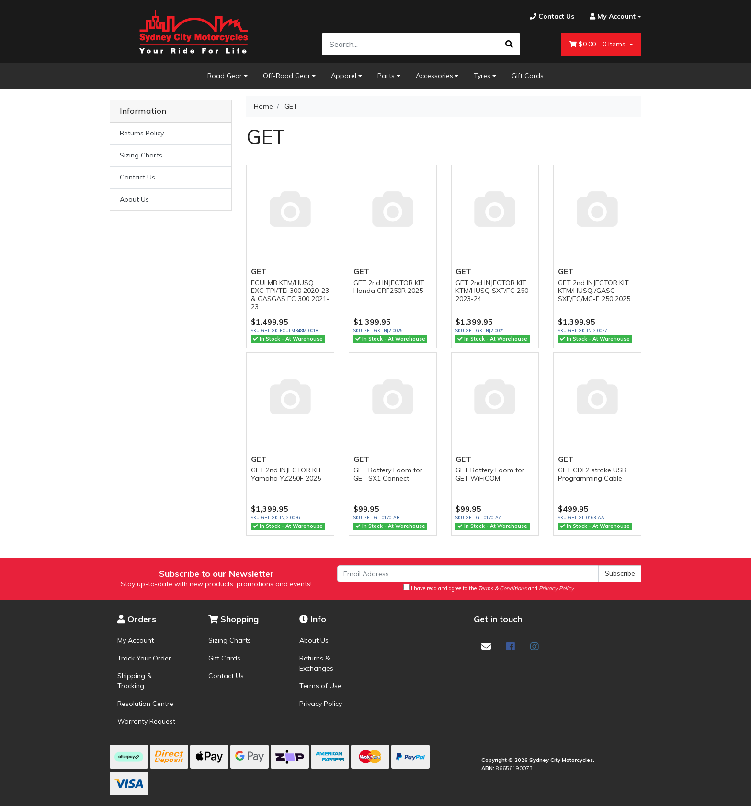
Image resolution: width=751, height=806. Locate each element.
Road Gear (224, 75)
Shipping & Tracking (134, 681)
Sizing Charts (141, 155)
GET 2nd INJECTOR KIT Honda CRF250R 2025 (388, 287)
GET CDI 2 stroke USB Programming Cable (592, 474)
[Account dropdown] (611, 16)
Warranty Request (146, 721)
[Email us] (486, 646)
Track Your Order (144, 658)
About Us (134, 199)
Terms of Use (320, 686)
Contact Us (137, 177)
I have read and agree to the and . (489, 588)
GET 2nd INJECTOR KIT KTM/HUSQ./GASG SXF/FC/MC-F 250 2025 (594, 291)
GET (259, 271)
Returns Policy (142, 133)
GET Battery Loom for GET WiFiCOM (489, 474)
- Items (598, 44)
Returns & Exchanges (316, 663)
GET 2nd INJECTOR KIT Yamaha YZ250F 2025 (286, 474)
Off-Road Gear (286, 75)
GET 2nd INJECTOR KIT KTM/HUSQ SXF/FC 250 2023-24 (491, 291)
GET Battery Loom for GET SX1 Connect (387, 474)
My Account (135, 640)
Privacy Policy (320, 703)
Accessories (434, 75)
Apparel (343, 75)
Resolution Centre (145, 703)
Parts (386, 75)
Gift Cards (528, 75)
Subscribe (620, 573)
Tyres (482, 75)
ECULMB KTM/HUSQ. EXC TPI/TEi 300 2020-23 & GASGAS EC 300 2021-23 (290, 295)
